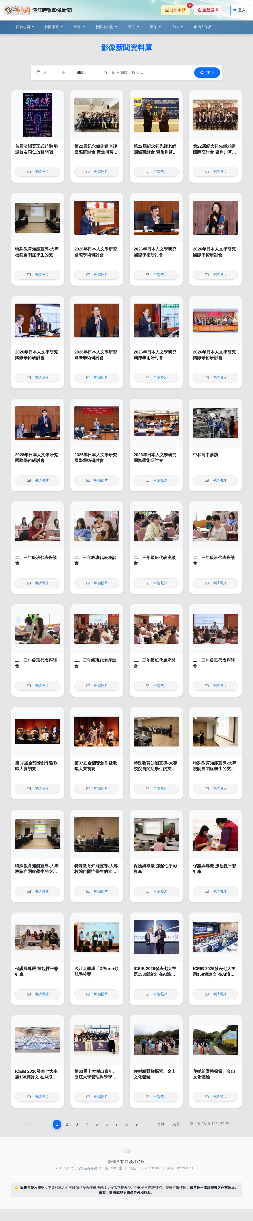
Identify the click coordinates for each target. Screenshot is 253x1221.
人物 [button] (176, 27)
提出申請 (177, 8)
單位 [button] (132, 27)
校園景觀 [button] (52, 27)
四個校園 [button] (23, 27)
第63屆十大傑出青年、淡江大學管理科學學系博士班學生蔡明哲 (95, 1077)
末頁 (176, 1124)
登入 (239, 10)
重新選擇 (208, 10)
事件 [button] (78, 27)
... (146, 1124)
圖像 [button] (154, 27)
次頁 (160, 1124)
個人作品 (202, 27)
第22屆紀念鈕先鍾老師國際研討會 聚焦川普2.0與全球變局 (96, 152)
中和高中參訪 (205, 455)
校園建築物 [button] (105, 27)
